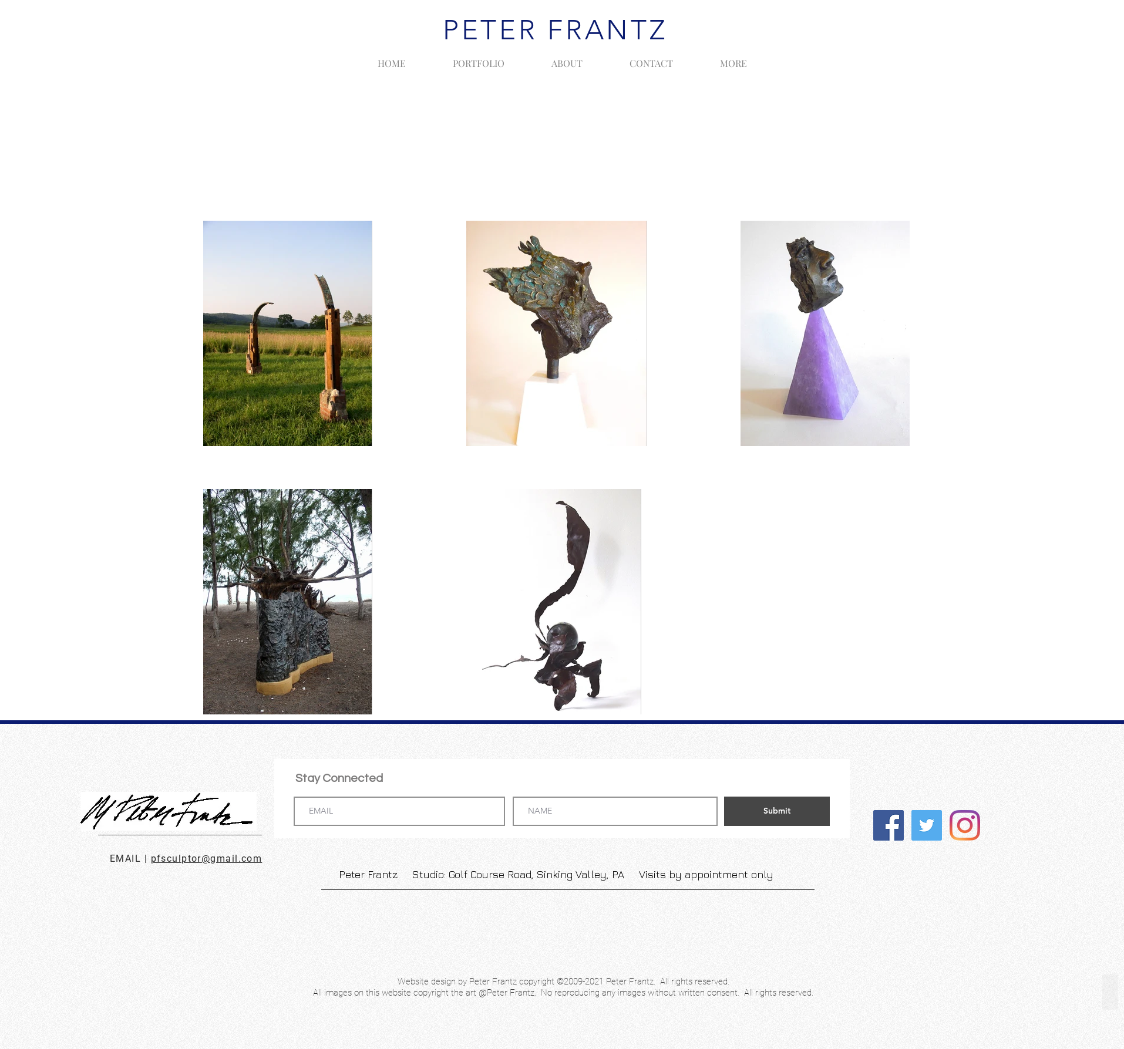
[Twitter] (926, 825)
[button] (478, 58)
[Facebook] (888, 825)
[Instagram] (965, 825)
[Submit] (777, 811)
